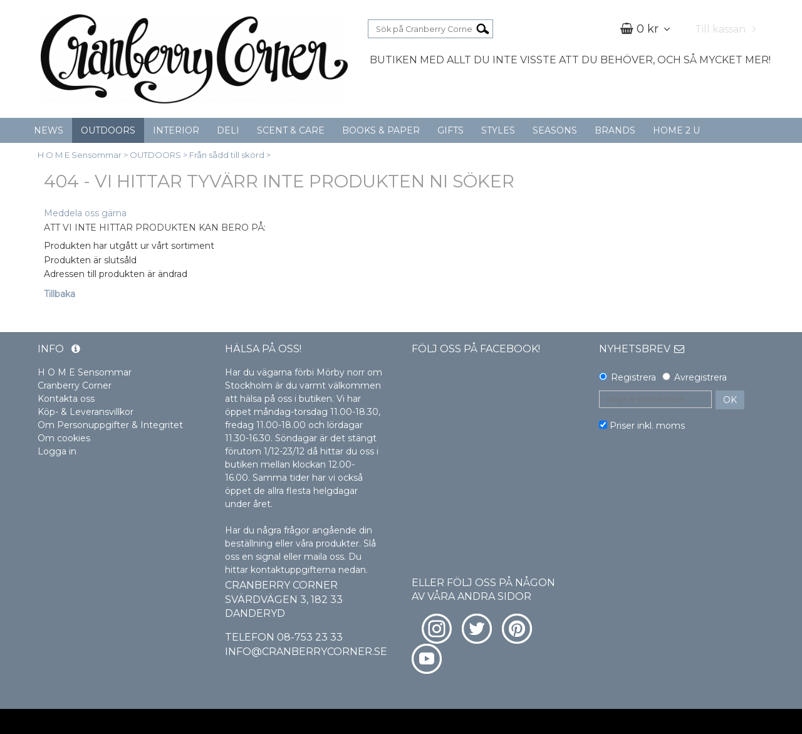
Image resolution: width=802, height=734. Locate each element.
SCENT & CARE (291, 130)
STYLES (498, 130)
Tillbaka (59, 294)
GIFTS (450, 130)
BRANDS (615, 130)
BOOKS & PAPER (381, 130)
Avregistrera (700, 377)
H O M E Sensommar (80, 155)
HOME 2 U (676, 130)
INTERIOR (176, 130)
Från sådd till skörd (226, 155)
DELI (228, 130)
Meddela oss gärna (85, 213)
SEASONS (555, 130)
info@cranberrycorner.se (306, 652)
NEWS (48, 130)
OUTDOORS (108, 130)
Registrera (633, 377)
